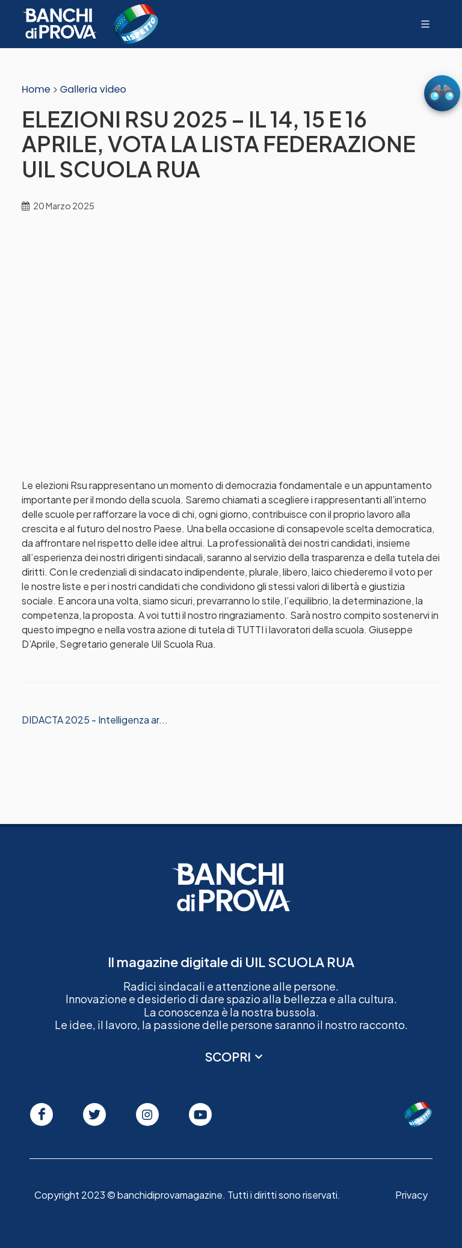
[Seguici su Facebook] (41, 1114)
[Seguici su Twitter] (94, 1114)
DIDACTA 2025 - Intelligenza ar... (95, 719)
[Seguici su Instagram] (147, 1114)
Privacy (411, 1194)
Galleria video (93, 89)
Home (36, 89)
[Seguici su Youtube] (200, 1114)
